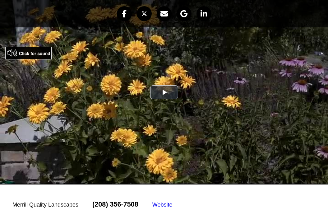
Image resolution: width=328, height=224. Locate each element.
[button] (124, 13)
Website (162, 205)
